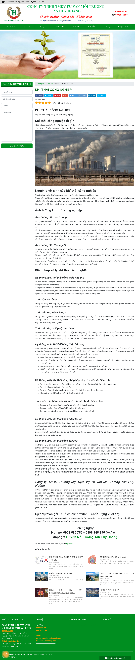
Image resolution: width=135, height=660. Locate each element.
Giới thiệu (10, 27)
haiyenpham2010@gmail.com (15, 2)
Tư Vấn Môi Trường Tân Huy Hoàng (91, 535)
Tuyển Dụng (59, 27)
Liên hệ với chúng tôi (115, 658)
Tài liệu (42, 27)
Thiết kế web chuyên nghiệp (29, 656)
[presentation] (3, 54)
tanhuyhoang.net (48, 639)
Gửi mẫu (91, 27)
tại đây (69, 542)
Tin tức (76, 27)
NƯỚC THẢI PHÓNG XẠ (109, 588)
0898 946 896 (41, 626)
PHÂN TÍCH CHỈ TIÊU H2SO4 (61, 572)
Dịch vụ (26, 27)
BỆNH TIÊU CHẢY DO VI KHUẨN (113, 555)
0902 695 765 (37, 2)
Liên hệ (107, 27)
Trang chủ (41, 82)
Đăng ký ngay (17, 144)
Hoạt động (123, 27)
